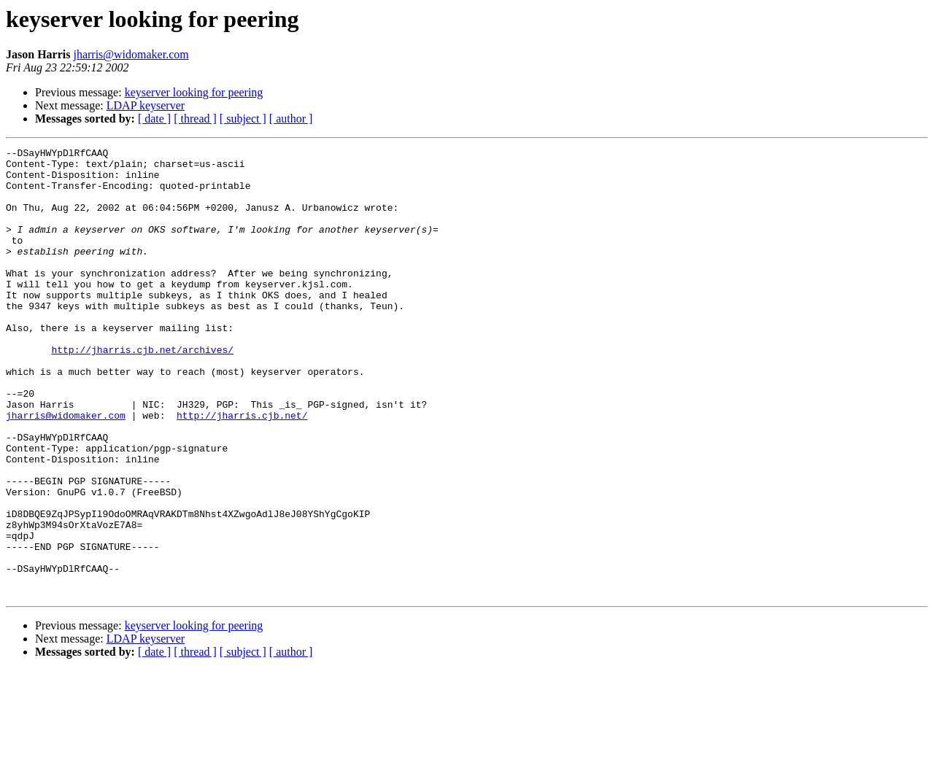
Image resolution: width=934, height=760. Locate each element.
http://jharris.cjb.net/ (242, 469)
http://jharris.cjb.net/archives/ (142, 391)
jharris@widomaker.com (130, 54)
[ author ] (291, 118)
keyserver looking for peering (194, 92)
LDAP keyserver (146, 105)
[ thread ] (195, 118)
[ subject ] (243, 118)
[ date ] (154, 118)
